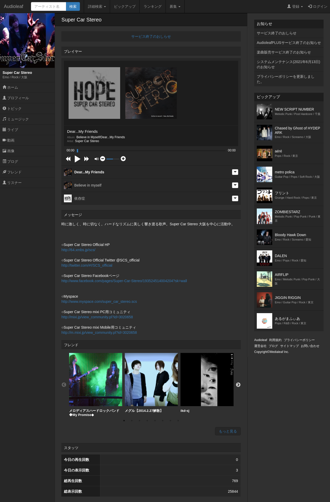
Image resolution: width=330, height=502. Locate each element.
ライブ (10, 130)
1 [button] (124, 420)
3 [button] (139, 420)
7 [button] (170, 420)
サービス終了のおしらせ (151, 36)
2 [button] (131, 420)
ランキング (153, 6)
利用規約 (275, 340)
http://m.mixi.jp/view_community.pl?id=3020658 (99, 332)
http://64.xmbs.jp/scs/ (78, 250)
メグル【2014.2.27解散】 (151, 383)
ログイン (317, 6)
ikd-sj (207, 383)
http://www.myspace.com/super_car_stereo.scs (99, 301)
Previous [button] (64, 385)
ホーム (10, 87)
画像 (8, 151)
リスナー (12, 183)
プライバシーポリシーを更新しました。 (286, 79)
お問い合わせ (310, 346)
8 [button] (178, 420)
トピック (12, 108)
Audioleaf (13, 6)
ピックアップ (125, 6)
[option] (95, 385)
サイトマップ (289, 346)
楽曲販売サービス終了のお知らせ (284, 52)
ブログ (10, 161)
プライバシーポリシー (299, 340)
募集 (175, 6)
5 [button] (155, 420)
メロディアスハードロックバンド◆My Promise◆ (95, 385)
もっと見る (228, 431)
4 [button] (147, 420)
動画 (8, 140)
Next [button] (238, 385)
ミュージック (16, 119)
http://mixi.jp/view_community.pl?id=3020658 (97, 317)
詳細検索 (97, 6)
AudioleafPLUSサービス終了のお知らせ (289, 43)
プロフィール (16, 98)
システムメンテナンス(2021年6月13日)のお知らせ (288, 64)
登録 (295, 6)
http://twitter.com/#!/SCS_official (86, 265)
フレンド (12, 172)
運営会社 (260, 346)
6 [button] (162, 420)
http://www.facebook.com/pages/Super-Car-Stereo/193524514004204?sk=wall (124, 281)
